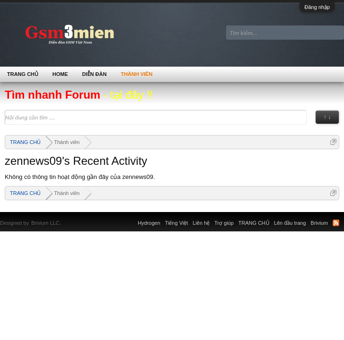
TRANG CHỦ (22, 74)
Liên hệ (201, 223)
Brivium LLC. (46, 223)
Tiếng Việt (176, 223)
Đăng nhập (317, 7)
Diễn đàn (94, 74)
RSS (336, 223)
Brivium (319, 223)
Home (60, 74)
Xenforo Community (65, 217)
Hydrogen (149, 223)
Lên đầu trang (290, 223)
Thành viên (136, 74)
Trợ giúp (224, 223)
